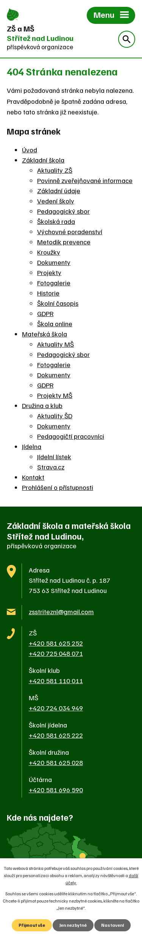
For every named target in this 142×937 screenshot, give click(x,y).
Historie (48, 293)
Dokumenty (53, 262)
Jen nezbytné (73, 925)
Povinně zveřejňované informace (85, 180)
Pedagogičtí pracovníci (70, 436)
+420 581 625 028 (56, 762)
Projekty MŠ (54, 395)
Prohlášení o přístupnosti (57, 487)
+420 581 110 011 (56, 680)
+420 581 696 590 (56, 789)
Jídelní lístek (54, 456)
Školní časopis (57, 303)
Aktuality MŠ (55, 344)
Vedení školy (55, 201)
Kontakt (33, 477)
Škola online (54, 323)
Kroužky (48, 252)
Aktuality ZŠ (54, 170)
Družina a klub (42, 405)
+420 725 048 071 (56, 653)
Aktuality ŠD (54, 415)
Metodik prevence (64, 242)
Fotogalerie (53, 282)
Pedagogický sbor (63, 211)
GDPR (45, 313)
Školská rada (56, 221)
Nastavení (112, 925)
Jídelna (31, 446)
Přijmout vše (32, 925)
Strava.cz (50, 467)
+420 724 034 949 (56, 708)
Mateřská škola (44, 334)
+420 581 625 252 (56, 643)
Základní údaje (58, 190)
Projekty (49, 272)
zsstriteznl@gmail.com (61, 611)
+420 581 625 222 (56, 735)
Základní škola (43, 160)
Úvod (29, 149)
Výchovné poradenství (69, 231)
